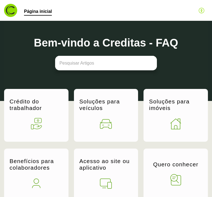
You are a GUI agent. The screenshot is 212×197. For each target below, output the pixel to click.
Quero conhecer (175, 163)
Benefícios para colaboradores (32, 163)
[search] (106, 63)
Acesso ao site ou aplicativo (104, 163)
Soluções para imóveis (169, 104)
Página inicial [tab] (38, 11)
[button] (202, 10)
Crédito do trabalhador (26, 104)
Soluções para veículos (99, 104)
